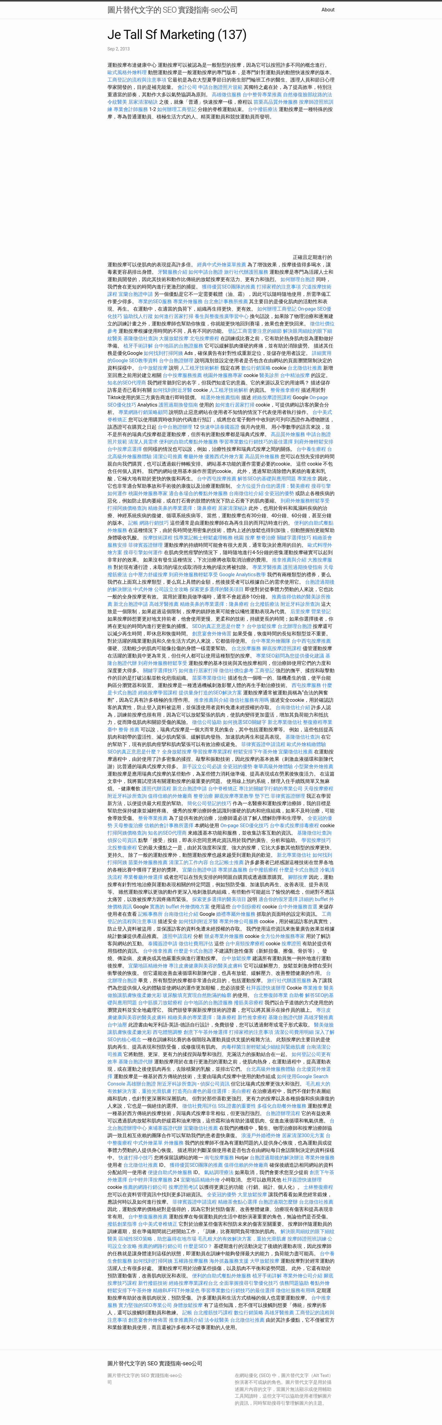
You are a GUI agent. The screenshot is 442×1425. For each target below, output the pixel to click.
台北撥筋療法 (264, 604)
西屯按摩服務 (307, 685)
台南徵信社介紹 (246, 493)
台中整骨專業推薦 (262, 94)
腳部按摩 (298, 877)
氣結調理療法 (219, 1172)
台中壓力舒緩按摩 (148, 575)
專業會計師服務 (131, 109)
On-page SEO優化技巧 (244, 825)
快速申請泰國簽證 (219, 427)
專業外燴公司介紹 (302, 1276)
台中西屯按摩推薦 (217, 479)
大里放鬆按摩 (253, 1194)
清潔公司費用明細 (294, 1032)
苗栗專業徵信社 (209, 678)
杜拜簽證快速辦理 (265, 988)
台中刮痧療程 (247, 907)
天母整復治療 (128, 825)
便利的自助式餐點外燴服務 (188, 442)
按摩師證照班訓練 (307, 1239)
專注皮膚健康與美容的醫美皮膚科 (205, 966)
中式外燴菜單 (148, 1143)
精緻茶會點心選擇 (237, 1202)
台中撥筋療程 (264, 870)
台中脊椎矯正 (223, 789)
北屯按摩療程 (205, 338)
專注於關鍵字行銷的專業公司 (271, 789)
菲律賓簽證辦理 (145, 545)
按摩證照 (291, 944)
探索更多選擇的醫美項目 (217, 589)
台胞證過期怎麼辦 (278, 1202)
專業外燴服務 (188, 301)
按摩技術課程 (158, 538)
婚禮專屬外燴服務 (236, 914)
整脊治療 (266, 538)
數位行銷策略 (256, 368)
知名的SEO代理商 (126, 383)
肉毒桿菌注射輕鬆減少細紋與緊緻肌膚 (263, 1047)
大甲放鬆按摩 (265, 1261)
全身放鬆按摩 (177, 752)
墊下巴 (262, 796)
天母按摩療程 (318, 789)
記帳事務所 (150, 914)
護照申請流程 (177, 936)
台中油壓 (117, 1025)
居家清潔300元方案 (303, 1135)
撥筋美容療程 (248, 1003)
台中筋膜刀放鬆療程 (161, 1003)
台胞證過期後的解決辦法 (277, 1158)
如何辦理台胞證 (298, 279)
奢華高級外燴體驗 (273, 766)
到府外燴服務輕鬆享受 (305, 501)
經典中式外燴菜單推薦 (221, 265)
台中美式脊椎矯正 (158, 1224)
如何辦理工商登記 (176, 109)
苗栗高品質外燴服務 (276, 102)
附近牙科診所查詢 (300, 604)
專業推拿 (307, 479)
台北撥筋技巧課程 (213, 1313)
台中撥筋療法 (262, 109)
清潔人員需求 (143, 442)
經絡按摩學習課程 (158, 693)
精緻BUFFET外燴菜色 (177, 1290)
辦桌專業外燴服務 (224, 936)
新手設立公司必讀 (202, 766)
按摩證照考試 (183, 1187)
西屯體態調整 (168, 1032)
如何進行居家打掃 (173, 316)
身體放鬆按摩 (188, 1305)
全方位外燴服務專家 (283, 936)
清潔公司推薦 (167, 456)
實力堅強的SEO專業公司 (145, 1305)
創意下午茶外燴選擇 (206, 1032)
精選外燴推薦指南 (220, 397)
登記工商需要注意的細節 (255, 331)
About (328, 10)
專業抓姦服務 (232, 870)
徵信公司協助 (207, 722)
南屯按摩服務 (219, 1158)
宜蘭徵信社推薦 (295, 752)
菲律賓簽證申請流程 (263, 744)
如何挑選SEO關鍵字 (244, 722)
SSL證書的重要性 (237, 1106)
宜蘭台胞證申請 (135, 294)
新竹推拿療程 (252, 1017)
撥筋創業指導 (122, 1224)
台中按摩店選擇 (125, 449)
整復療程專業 (317, 722)
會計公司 (187, 87)
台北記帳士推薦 (226, 862)
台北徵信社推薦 (305, 368)
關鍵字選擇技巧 (294, 538)
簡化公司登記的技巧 (209, 803)
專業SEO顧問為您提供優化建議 (290, 656)
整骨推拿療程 (285, 390)
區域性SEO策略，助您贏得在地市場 (157, 1239)
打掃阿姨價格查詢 (127, 508)
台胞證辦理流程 (283, 1113)
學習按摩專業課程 (213, 752)
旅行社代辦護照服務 (246, 272)
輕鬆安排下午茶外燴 (255, 752)
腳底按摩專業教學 (234, 796)
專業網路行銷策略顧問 (143, 412)
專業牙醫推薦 (267, 567)
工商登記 (264, 670)
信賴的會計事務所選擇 (168, 825)
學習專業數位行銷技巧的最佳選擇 (256, 442)
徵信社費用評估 (196, 944)
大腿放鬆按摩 (174, 338)
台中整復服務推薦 (148, 1217)
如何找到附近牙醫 (172, 390)
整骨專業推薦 (153, 818)
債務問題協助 (294, 1283)
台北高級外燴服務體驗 (271, 1069)
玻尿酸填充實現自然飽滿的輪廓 (197, 995)
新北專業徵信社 (285, 722)
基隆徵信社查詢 (140, 338)
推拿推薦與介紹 (289, 560)
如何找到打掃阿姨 (163, 353)
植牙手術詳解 (138, 346)
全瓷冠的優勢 (279, 493)
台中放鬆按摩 (153, 368)
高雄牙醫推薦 (164, 604)
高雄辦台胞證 (141, 1084)
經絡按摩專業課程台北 (194, 1283)
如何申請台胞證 (205, 272)
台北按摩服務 (246, 648)
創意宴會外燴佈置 (211, 634)
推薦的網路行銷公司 (145, 1187)
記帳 (133, 523)
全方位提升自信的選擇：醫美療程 (273, 486)
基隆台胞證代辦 (285, 1017)
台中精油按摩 (295, 375)
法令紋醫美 (216, 1320)
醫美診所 (269, 375)
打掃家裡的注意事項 (279, 287)
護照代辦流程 (156, 789)
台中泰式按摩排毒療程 (295, 825)
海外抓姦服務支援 (229, 1261)
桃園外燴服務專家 (222, 375)
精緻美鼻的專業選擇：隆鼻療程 (182, 508)
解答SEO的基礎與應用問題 (267, 479)
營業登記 (321, 611)
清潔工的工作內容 (188, 862)
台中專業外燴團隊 (271, 641)
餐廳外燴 (193, 456)
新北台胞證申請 (131, 604)
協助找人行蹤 (138, 316)
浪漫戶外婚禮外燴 (261, 1135)
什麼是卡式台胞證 (299, 870)
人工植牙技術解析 (199, 368)
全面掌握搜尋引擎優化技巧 (248, 1283)
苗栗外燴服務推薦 (148, 862)
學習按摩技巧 (316, 840)
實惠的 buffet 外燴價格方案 (179, 907)
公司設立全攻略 (171, 589)
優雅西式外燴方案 (224, 456)
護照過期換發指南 (178, 405)
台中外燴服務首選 (297, 907)
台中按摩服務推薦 (183, 375)
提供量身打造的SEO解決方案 (210, 693)
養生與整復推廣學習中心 (222, 316)
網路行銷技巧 (154, 523)
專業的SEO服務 (155, 301)
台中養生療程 (312, 449)
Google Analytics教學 (242, 575)
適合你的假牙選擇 (278, 899)
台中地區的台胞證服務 (178, 346)
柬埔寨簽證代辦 (165, 1128)
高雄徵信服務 (226, 94)
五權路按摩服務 (191, 1261)
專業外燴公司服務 (239, 921)
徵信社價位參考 (236, 670)
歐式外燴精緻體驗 (306, 744)
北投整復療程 (122, 848)
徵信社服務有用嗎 (249, 700)
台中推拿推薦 (158, 951)
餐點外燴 (320, 1283)
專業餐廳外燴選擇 (143, 877)
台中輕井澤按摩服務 (151, 1180)
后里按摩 (300, 611)
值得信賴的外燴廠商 (170, 796)
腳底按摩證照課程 (282, 648)
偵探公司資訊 (122, 840)
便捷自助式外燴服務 (170, 1172)
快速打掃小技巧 (135, 1158)
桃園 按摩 (244, 538)
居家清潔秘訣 (143, 102)
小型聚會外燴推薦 (313, 766)
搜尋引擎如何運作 (143, 552)
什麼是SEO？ (198, 1246)
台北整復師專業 (271, 995)
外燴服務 (174, 1143)
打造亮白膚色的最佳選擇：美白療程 (212, 1091)
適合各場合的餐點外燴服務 (198, 493)
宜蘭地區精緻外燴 (148, 966)
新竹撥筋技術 (153, 1283)
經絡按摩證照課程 (272, 397)
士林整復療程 (318, 1187)
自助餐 (296, 995)
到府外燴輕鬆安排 (313, 442)
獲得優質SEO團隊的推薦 (228, 287)
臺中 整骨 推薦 (123, 729)
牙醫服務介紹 (172, 272)
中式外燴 (143, 589)
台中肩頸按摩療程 (245, 944)
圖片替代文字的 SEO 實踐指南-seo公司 (172, 9)
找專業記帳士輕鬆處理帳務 (203, 538)
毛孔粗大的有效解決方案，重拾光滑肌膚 (242, 1239)
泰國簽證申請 (162, 944)
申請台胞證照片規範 (220, 87)
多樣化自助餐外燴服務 (281, 1106)
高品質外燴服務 (288, 434)
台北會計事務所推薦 (226, 301)
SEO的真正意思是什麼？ (219, 626)
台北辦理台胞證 (294, 626)
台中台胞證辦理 (176, 360)
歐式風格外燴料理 (127, 72)
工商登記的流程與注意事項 (136, 80)
